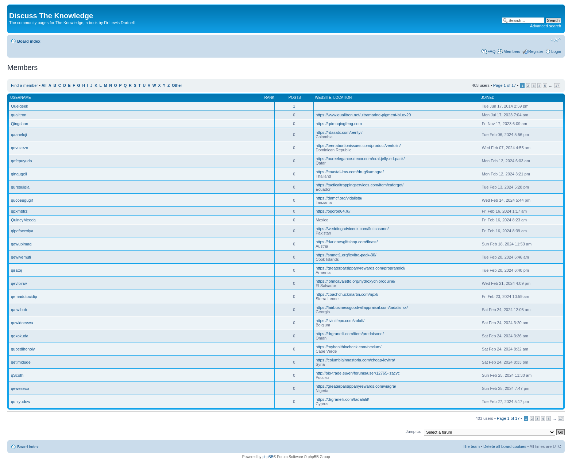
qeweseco (20, 388)
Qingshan (19, 123)
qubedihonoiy (23, 349)
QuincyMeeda (23, 220)
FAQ (491, 51)
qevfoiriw (19, 283)
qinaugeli (19, 174)
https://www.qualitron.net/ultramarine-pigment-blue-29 (363, 115)
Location (342, 98)
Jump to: (413, 431)
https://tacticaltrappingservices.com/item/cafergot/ (359, 185)
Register (535, 51)
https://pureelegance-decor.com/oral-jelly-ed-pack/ (360, 158)
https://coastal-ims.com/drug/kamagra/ (349, 172)
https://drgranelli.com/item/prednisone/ (349, 334)
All (44, 86)
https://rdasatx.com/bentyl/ (339, 132)
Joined (488, 98)
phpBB (267, 457)
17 (557, 86)
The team (471, 446)
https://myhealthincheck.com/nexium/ (348, 347)
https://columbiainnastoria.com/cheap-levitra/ (355, 360)
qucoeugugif (22, 200)
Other (177, 86)
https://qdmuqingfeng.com (339, 123)
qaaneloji (19, 134)
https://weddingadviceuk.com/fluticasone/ (352, 228)
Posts (295, 98)
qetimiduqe (21, 362)
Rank (269, 98)
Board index (28, 41)
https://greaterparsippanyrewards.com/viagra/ (356, 386)
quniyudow (20, 401)
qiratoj (16, 270)
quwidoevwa (22, 323)
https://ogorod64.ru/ (333, 211)
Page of (504, 85)
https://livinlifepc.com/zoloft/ (340, 320)
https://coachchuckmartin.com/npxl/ (347, 294)
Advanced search (545, 26)
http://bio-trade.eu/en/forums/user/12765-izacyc (358, 373)
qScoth (17, 375)
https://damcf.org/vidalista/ (339, 198)
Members (511, 51)
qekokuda (19, 336)
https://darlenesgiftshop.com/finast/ (347, 242)
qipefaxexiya (22, 231)
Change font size (555, 39)
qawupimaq (21, 244)
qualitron (18, 115)
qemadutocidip (24, 296)
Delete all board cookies (504, 446)
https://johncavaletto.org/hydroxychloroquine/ (355, 281)
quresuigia (20, 187)
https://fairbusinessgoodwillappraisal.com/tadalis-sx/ (362, 307)
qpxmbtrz (19, 211)
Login (556, 51)
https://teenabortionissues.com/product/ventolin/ (358, 145)
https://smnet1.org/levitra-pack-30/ (346, 255)
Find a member (24, 85)
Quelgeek (19, 106)
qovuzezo (19, 148)
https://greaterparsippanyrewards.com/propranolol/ (360, 268)
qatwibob (19, 309)
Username (20, 98)
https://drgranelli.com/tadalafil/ (342, 399)
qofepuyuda (21, 161)
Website (323, 98)
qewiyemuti (21, 257)
